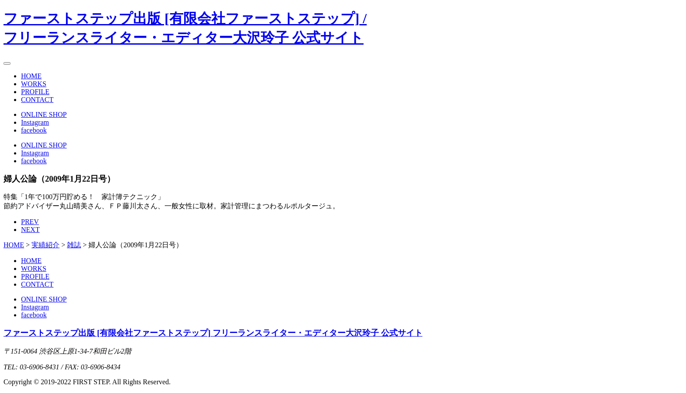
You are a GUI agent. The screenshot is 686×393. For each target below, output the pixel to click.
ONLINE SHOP (43, 114)
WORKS (33, 84)
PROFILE (35, 91)
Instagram (35, 122)
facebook (34, 130)
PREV (30, 221)
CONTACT (37, 99)
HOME (31, 76)
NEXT (30, 229)
